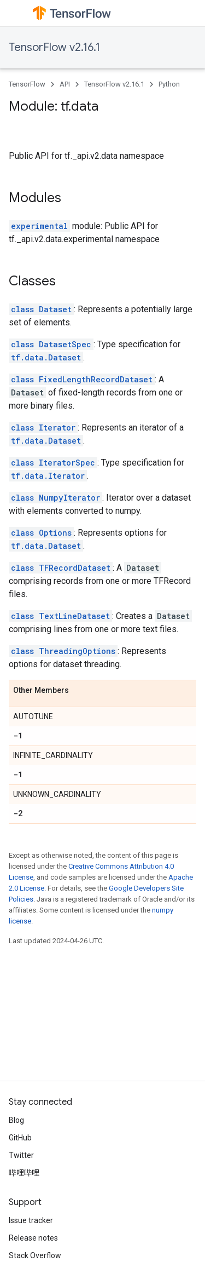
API (65, 84)
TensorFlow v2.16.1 (54, 47)
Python (169, 84)
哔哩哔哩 (24, 1172)
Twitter (21, 1155)
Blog (16, 1120)
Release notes (33, 1238)
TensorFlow (27, 84)
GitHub (20, 1137)
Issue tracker (31, 1220)
